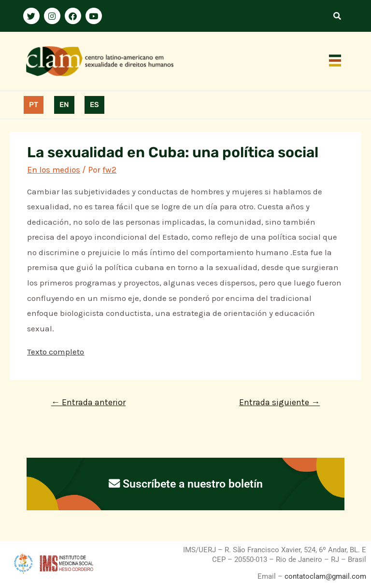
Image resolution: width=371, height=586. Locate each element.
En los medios (53, 170)
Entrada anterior (88, 402)
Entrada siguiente (279, 402)
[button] (335, 61)
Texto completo (55, 351)
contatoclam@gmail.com (324, 576)
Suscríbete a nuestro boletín (185, 484)
